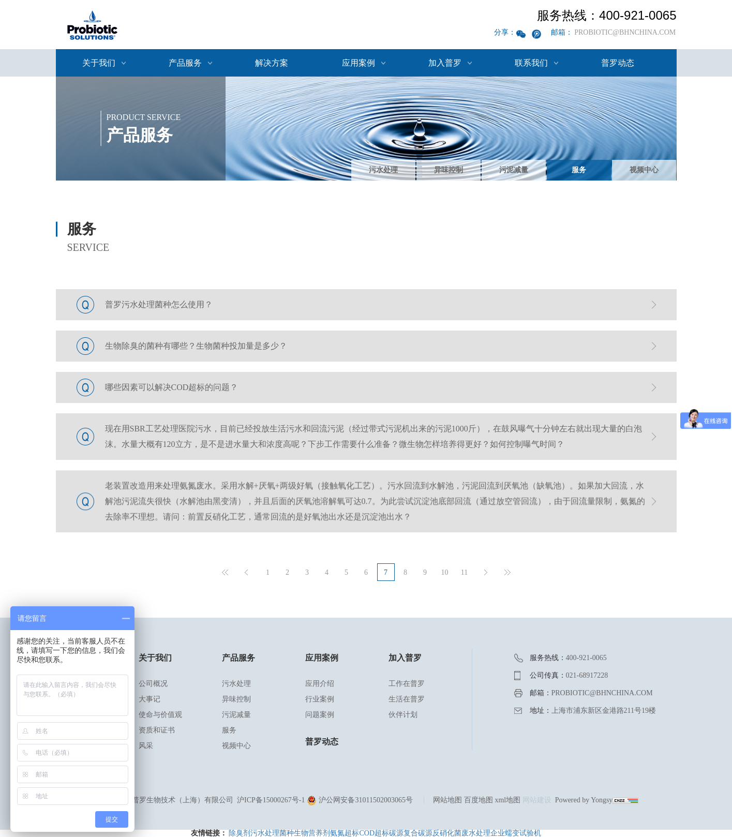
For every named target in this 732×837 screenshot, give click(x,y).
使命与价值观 (160, 715)
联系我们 (531, 62)
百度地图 (478, 800)
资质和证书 (157, 730)
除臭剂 (239, 833)
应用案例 (358, 62)
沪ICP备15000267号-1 (271, 800)
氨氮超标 (344, 833)
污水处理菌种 (272, 833)
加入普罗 (444, 62)
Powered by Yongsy (584, 800)
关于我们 (98, 62)
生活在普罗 (407, 699)
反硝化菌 (446, 833)
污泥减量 (513, 170)
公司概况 (153, 683)
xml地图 (507, 800)
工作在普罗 (407, 683)
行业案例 (319, 699)
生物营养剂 (312, 833)
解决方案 (271, 62)
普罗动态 (617, 62)
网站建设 (536, 800)
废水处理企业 (483, 833)
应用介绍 (319, 683)
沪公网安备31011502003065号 (360, 800)
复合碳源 (418, 833)
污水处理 (383, 170)
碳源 (396, 833)
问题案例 (319, 715)
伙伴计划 (403, 715)
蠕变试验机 (523, 833)
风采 (146, 746)
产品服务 (185, 62)
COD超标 (374, 833)
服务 (579, 170)
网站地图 (447, 800)
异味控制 (448, 170)
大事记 (149, 699)
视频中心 (644, 170)
